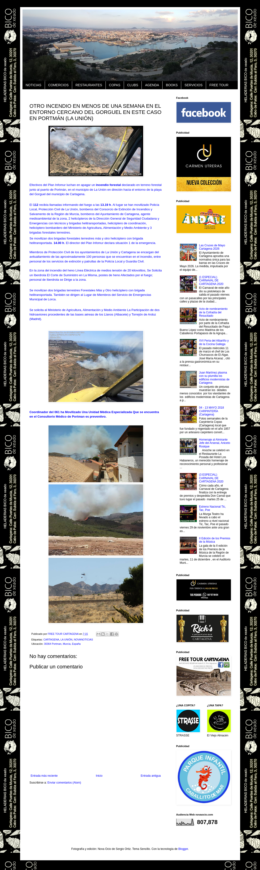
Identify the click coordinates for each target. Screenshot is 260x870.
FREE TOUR (218, 85)
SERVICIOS (194, 85)
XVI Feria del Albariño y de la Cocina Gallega (214, 342)
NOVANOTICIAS (83, 639)
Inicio (99, 775)
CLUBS (132, 85)
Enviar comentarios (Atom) (64, 782)
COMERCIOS (58, 85)
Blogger (183, 849)
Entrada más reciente (44, 775)
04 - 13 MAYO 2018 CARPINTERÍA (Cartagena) (211, 411)
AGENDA (152, 85)
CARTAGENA (51, 639)
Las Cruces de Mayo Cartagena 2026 (212, 247)
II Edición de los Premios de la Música (214, 540)
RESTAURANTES (88, 85)
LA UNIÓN (66, 639)
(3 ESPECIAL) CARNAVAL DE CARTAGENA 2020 (211, 478)
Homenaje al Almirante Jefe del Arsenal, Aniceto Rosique (214, 443)
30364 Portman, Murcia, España (62, 643)
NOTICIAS (33, 85)
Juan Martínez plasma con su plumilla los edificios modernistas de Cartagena (214, 377)
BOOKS (172, 85)
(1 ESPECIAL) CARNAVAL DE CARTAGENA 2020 (211, 280)
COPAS (114, 85)
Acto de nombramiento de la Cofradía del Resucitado (213, 312)
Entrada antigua (151, 775)
